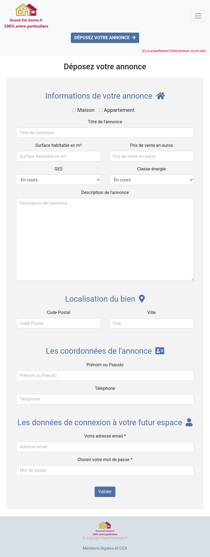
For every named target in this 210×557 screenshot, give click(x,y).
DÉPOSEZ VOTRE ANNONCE (105, 37)
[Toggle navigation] (198, 15)
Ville (151, 312)
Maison (85, 110)
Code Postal (58, 312)
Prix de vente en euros (151, 145)
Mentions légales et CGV (105, 548)
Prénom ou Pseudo (105, 364)
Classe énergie (151, 169)
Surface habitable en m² (58, 145)
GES (58, 169)
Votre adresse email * (105, 436)
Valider (105, 491)
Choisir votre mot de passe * (105, 459)
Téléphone (105, 388)
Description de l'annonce (105, 192)
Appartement (119, 110)
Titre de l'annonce (105, 121)
